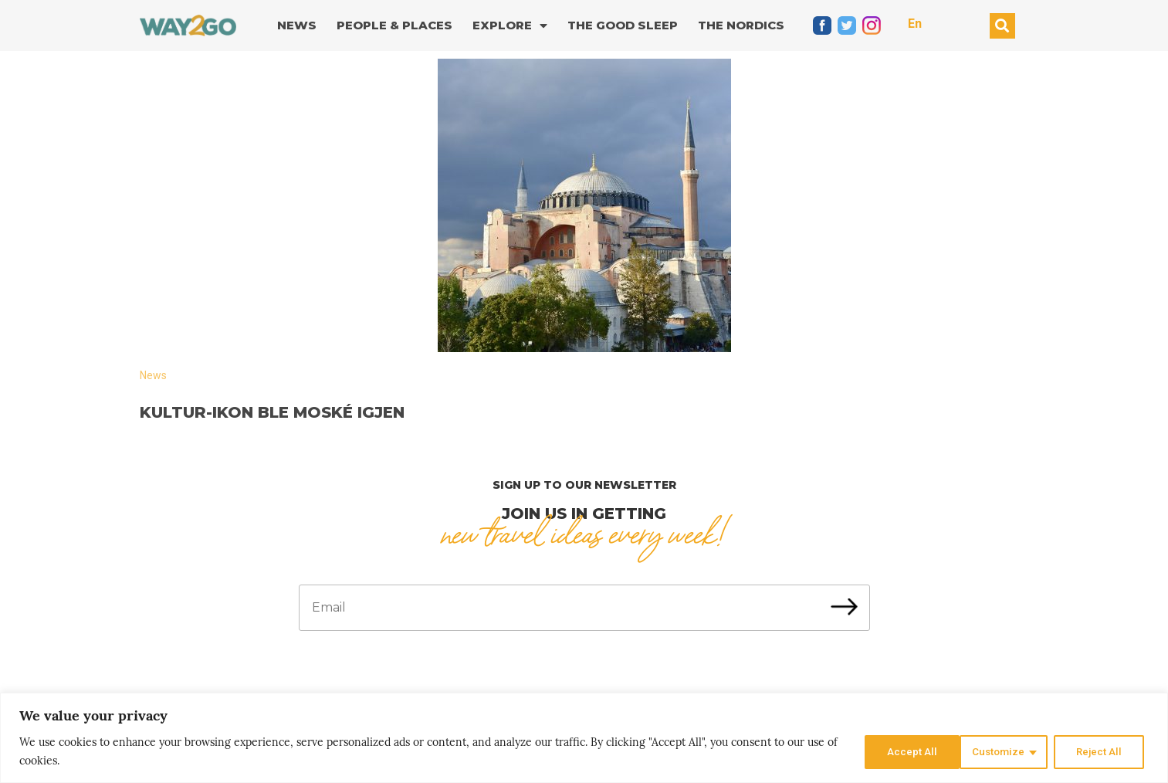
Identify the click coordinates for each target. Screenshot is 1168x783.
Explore (509, 26)
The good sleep (622, 25)
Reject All (1001, 751)
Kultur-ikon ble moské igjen (272, 412)
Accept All (1101, 751)
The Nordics (741, 25)
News (297, 25)
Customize (899, 751)
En (915, 23)
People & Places (394, 25)
